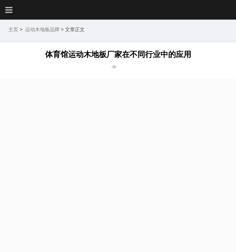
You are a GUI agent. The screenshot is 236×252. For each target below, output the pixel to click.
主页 (13, 29)
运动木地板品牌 (42, 29)
